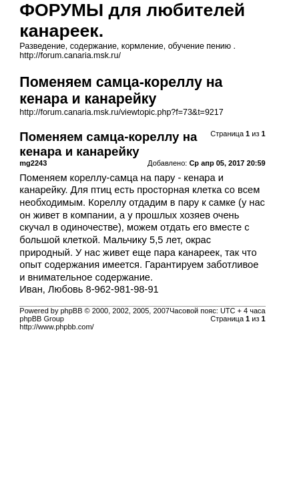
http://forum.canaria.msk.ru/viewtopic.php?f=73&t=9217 (121, 112)
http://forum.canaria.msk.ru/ (70, 55)
